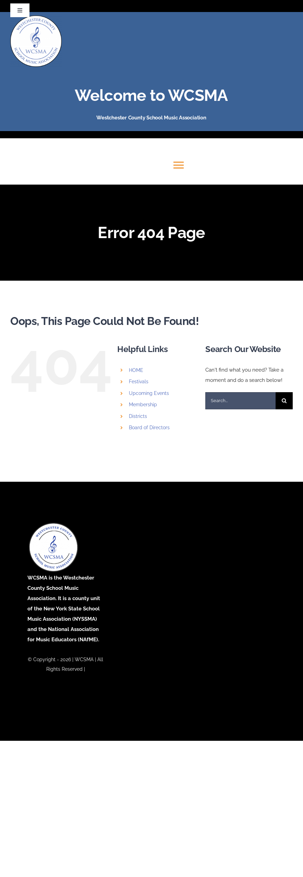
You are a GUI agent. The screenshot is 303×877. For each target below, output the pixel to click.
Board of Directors (149, 427)
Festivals (138, 381)
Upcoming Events (149, 393)
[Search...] (240, 400)
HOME (136, 370)
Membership (143, 404)
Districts (138, 416)
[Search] (284, 400)
